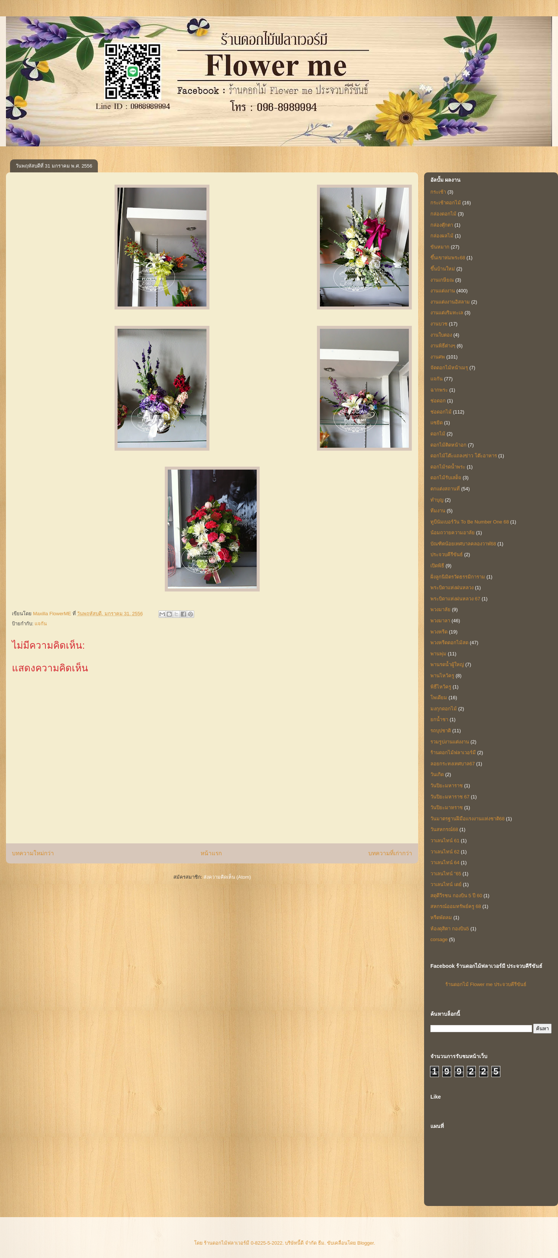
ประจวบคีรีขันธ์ (446, 554)
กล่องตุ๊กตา (441, 225)
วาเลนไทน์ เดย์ (446, 884)
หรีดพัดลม (441, 917)
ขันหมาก (439, 247)
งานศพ (437, 357)
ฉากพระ (439, 390)
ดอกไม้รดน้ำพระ (447, 467)
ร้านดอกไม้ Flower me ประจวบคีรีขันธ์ (485, 984)
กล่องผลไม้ (441, 236)
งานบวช (439, 324)
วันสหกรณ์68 (444, 829)
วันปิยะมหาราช (446, 785)
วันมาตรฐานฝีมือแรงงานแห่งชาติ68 (467, 818)
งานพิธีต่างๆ (442, 345)
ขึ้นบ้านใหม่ (442, 269)
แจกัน (41, 623)
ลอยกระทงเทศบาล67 (452, 763)
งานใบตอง (441, 335)
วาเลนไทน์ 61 (444, 840)
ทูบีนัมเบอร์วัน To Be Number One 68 (469, 522)
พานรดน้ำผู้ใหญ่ (447, 664)
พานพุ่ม (438, 653)
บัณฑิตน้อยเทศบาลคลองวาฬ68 (463, 544)
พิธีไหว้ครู (440, 687)
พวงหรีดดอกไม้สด (449, 642)
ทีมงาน (437, 510)
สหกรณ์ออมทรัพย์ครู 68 (455, 906)
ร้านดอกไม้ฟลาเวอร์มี (453, 752)
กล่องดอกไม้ (443, 214)
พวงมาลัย (440, 609)
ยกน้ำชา (439, 719)
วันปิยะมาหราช (446, 807)
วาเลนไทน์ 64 (444, 862)
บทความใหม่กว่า (33, 853)
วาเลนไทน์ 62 (444, 852)
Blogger (365, 1243)
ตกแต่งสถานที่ (445, 489)
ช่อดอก (438, 400)
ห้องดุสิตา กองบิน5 (449, 928)
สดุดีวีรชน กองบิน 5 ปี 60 (456, 895)
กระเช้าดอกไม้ (445, 202)
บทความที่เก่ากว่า (390, 853)
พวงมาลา (440, 620)
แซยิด (436, 422)
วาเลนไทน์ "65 (445, 873)
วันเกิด (437, 774)
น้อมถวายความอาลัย (452, 532)
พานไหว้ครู (442, 675)
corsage (439, 939)
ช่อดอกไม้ (441, 412)
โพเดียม (438, 697)
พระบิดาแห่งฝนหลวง (452, 587)
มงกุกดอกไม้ (443, 708)
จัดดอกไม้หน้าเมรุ (449, 367)
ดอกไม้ (437, 434)
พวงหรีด (439, 632)
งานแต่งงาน (442, 291)
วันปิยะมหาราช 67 (449, 797)
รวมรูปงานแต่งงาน (449, 742)
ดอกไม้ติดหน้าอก (448, 445)
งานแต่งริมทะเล (446, 312)
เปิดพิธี (437, 565)
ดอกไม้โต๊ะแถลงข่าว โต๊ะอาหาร (463, 455)
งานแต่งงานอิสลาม (450, 302)
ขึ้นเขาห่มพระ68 (447, 257)
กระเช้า (438, 192)
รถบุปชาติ (440, 730)
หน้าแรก (211, 853)
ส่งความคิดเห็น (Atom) (227, 877)
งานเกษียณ (442, 280)
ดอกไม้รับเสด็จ (445, 477)
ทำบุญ (436, 500)
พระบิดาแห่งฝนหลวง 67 (455, 599)
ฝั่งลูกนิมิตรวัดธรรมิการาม (457, 577)
